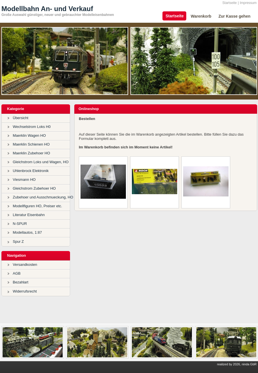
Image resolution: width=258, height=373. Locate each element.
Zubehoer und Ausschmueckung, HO (43, 197)
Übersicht (20, 118)
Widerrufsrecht (25, 291)
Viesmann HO (24, 179)
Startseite (229, 3)
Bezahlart (20, 282)
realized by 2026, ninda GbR (237, 364)
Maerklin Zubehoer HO (31, 153)
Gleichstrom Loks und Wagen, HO (41, 162)
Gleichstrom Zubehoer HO (34, 188)
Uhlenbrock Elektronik (30, 171)
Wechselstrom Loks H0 (31, 127)
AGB (16, 273)
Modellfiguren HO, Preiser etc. (37, 206)
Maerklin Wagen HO (29, 135)
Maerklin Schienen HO (31, 144)
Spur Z (18, 241)
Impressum (248, 3)
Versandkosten (25, 264)
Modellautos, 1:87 (27, 232)
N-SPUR (20, 223)
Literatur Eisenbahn (29, 215)
